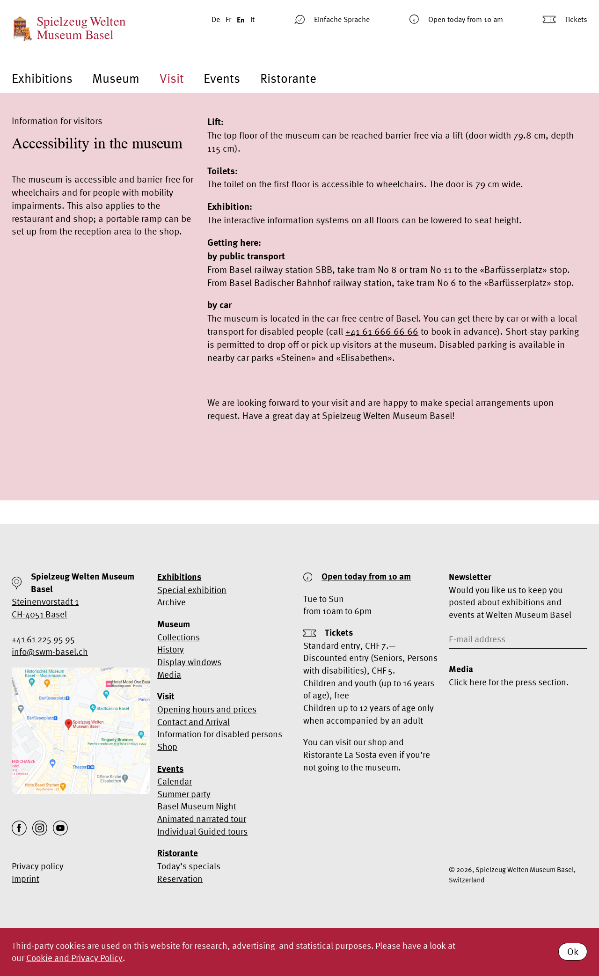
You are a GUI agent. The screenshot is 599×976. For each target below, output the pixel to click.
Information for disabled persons (219, 734)
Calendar (174, 781)
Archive (171, 602)
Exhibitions (42, 78)
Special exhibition (191, 590)
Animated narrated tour (201, 819)
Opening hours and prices (206, 709)
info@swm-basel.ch (50, 651)
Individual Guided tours (202, 831)
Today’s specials (188, 866)
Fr (228, 19)
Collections (178, 637)
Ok (572, 951)
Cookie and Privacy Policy (74, 958)
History (170, 649)
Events (222, 78)
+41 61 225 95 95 (43, 639)
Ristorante (288, 78)
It (252, 19)
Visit (172, 78)
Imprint (25, 878)
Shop (167, 746)
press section (540, 682)
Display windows (189, 662)
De (216, 19)
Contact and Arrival (193, 722)
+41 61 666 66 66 (381, 331)
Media (169, 674)
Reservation (180, 878)
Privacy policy (38, 866)
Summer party (184, 794)
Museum (115, 78)
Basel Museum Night (196, 806)
